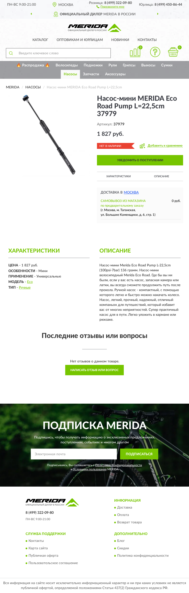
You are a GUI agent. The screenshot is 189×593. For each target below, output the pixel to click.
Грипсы (129, 65)
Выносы (148, 65)
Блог (121, 541)
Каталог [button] (40, 40)
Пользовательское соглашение (53, 563)
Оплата (123, 515)
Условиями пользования (90, 469)
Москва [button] (131, 192)
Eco (30, 282)
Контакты (147, 40)
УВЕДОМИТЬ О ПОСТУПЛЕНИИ (140, 160)
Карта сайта (38, 548)
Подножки (93, 65)
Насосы (70, 74)
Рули (113, 65)
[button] (110, 6)
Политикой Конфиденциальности (118, 465)
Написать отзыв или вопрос (94, 370)
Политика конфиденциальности (143, 556)
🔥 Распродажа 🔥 (33, 65)
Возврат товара (129, 522)
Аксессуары (115, 74)
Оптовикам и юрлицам (80, 40)
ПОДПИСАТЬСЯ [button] (139, 454)
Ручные (25, 287)
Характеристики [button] (118, 176)
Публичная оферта (43, 556)
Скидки (123, 548)
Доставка (124, 507)
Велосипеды (67, 65)
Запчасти (91, 74)
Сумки (167, 65)
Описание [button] (161, 176)
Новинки (120, 40)
